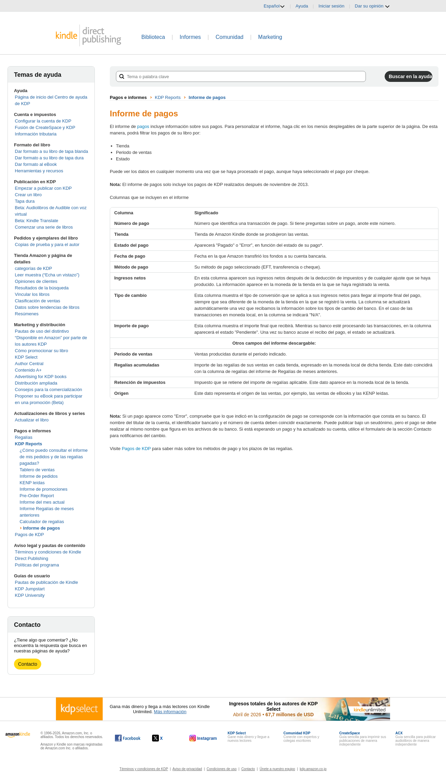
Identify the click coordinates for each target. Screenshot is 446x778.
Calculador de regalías (42, 521)
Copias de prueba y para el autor (47, 244)
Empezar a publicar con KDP (43, 188)
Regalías (23, 437)
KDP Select (26, 357)
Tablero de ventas (37, 469)
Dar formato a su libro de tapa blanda (51, 151)
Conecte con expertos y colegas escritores (301, 737)
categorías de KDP (33, 268)
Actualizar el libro (32, 419)
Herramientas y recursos (39, 170)
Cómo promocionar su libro (41, 350)
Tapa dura (25, 201)
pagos (143, 126)
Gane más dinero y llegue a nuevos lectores (248, 737)
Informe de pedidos (39, 476)
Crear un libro (28, 194)
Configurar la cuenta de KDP (43, 121)
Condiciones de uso (222, 769)
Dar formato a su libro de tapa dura (49, 157)
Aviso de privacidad (187, 769)
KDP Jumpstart (30, 588)
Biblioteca (153, 37)
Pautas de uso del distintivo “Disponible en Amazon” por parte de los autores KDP (51, 338)
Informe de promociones (44, 489)
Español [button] (274, 6)
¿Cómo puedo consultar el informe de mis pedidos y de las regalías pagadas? (54, 457)
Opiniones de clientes (36, 281)
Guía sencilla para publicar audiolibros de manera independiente (416, 738)
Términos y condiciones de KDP (144, 769)
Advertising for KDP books (41, 376)
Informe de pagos (41, 528)
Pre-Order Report (37, 495)
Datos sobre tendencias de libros (47, 307)
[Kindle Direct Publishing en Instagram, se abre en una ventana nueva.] (203, 738)
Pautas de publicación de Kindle (46, 582)
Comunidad (229, 37)
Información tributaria (36, 133)
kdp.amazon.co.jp (313, 769)
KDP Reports (28, 443)
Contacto (27, 664)
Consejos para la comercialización (48, 389)
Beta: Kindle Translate (36, 220)
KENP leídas (32, 482)
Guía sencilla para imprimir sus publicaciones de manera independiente (362, 738)
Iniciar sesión (331, 6)
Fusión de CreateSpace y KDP (45, 127)
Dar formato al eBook (36, 164)
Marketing (270, 37)
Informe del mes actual (42, 502)
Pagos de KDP (29, 534)
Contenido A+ (28, 370)
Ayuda (302, 6)
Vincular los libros (32, 294)
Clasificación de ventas (37, 300)
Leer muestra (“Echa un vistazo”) (47, 274)
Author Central (29, 363)
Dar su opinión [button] (372, 6)
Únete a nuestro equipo (277, 769)
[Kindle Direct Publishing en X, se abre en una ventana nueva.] (164, 738)
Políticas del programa (37, 564)
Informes (190, 37)
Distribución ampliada (36, 383)
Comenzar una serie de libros (44, 227)
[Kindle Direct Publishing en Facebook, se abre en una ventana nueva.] (127, 738)
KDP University (30, 595)
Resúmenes (27, 313)
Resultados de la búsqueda (42, 287)
